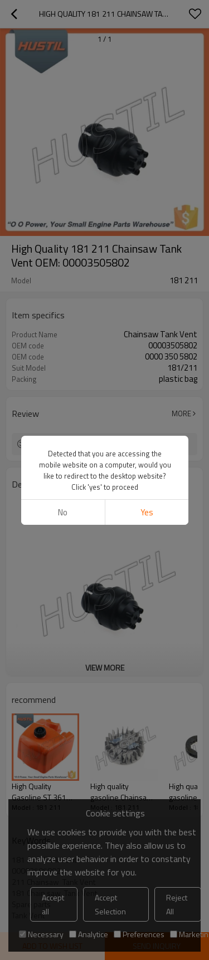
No (62, 512)
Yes (146, 512)
